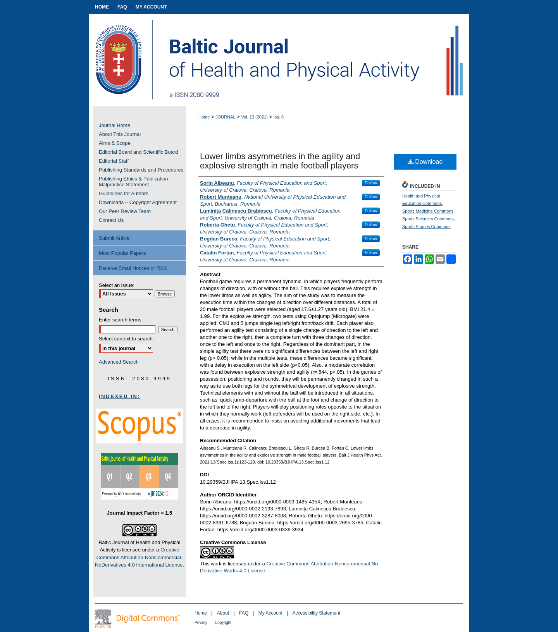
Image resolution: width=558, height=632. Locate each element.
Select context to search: (126, 339)
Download (425, 161)
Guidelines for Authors (123, 193)
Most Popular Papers (122, 253)
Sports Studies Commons (426, 226)
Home (204, 117)
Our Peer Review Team (125, 211)
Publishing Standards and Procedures (141, 170)
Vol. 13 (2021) (254, 117)
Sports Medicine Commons (427, 211)
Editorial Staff (114, 161)
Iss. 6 (279, 117)
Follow (371, 182)
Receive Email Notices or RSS (133, 268)
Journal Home (114, 125)
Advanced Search (119, 362)
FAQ (243, 613)
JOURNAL (225, 117)
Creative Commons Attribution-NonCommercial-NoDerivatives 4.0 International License (139, 557)
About (223, 613)
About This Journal (120, 134)
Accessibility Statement (316, 613)
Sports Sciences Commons (428, 218)
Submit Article (114, 238)
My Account (270, 613)
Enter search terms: (121, 320)
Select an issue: (116, 285)
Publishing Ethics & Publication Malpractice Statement (133, 181)
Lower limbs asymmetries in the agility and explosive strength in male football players (280, 160)
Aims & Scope (115, 143)
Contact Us (111, 220)
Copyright (223, 622)
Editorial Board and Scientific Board (138, 152)
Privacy (201, 622)
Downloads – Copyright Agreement (138, 202)
